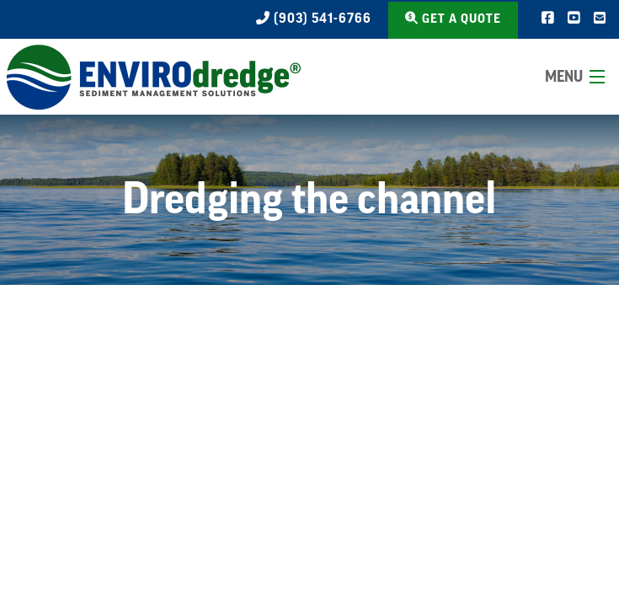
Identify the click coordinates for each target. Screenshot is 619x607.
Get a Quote (453, 18)
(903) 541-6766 (313, 18)
